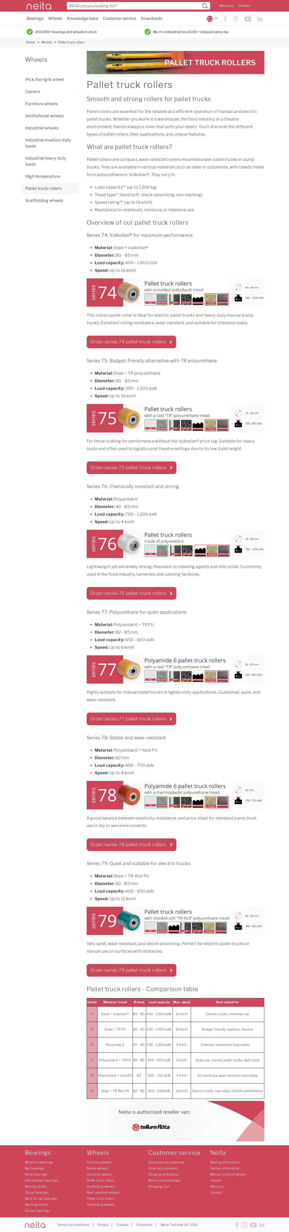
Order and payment (162, 1168)
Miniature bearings (39, 1162)
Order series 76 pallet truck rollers (128, 593)
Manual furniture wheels (228, 1174)
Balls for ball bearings (41, 1198)
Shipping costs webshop (166, 1162)
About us (226, 6)
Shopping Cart (159, 1186)
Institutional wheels (44, 115)
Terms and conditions (73, 1225)
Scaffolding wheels (44, 200)
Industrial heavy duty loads (45, 161)
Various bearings (37, 1211)
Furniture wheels (41, 103)
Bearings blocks (37, 1205)
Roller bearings (36, 1174)
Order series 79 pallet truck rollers (128, 970)
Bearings (35, 18)
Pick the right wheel (44, 79)
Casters (51, 91)
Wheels (55, 18)
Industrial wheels (42, 128)
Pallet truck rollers (71, 42)
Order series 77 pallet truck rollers (128, 718)
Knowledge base (82, 18)
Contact (244, 6)
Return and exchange (164, 1180)
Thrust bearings (37, 1192)
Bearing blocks (36, 1186)
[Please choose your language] (211, 19)
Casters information (225, 1168)
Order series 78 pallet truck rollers (128, 844)
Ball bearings (34, 1168)
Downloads (151, 18)
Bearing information (225, 1162)
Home (30, 42)
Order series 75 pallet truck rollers (128, 467)
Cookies (122, 1225)
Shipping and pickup (163, 1174)
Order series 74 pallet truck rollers (128, 341)
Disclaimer (144, 1225)
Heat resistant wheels (103, 1192)
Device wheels (97, 1168)
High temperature (42, 176)
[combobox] (138, 6)
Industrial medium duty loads (48, 143)
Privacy (103, 1225)
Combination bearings (41, 1180)
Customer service (119, 18)
